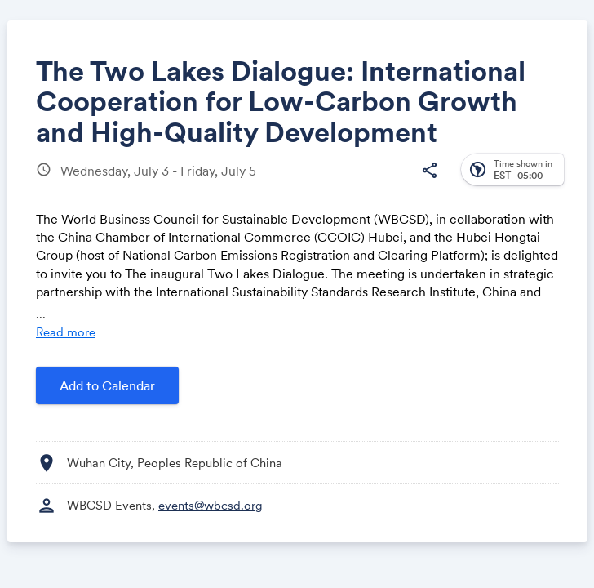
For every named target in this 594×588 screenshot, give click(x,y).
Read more (65, 332)
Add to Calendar (107, 385)
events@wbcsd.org (210, 505)
